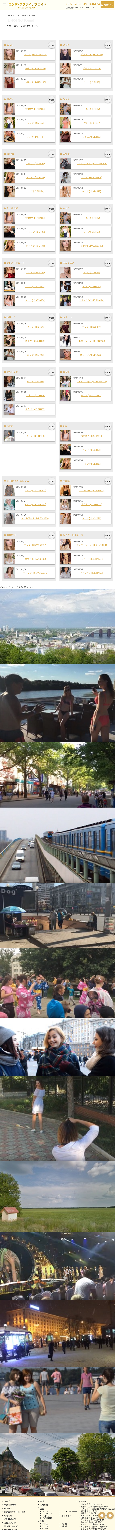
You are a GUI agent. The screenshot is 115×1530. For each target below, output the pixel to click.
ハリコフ (65, 1513)
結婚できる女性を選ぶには (92, 1524)
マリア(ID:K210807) (35, 286)
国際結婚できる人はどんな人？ (94, 1517)
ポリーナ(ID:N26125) (35, 82)
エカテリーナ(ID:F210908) (91, 340)
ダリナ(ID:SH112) (92, 68)
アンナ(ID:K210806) (35, 300)
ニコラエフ (47, 1513)
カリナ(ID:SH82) (91, 82)
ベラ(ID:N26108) (35, 381)
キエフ (45, 1511)
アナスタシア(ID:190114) (91, 300)
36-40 (64, 1526)
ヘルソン (46, 1515)
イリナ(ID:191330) (35, 436)
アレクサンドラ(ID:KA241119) (92, 381)
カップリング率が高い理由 (92, 1519)
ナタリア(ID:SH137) (35, 409)
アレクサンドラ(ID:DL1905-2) (92, 163)
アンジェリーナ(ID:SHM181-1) (91, 545)
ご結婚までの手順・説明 (14, 1512)
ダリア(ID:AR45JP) (91, 191)
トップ (7, 1501)
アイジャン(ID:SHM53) (91, 572)
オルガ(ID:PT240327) (35, 504)
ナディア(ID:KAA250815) (35, 572)
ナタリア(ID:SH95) (35, 163)
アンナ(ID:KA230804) (91, 177)
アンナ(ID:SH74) (35, 136)
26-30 (64, 1523)
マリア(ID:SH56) (35, 122)
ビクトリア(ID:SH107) (92, 54)
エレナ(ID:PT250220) (35, 490)
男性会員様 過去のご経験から (94, 1526)
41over (45, 1528)
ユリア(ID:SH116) (35, 191)
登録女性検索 (10, 1504)
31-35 (45, 1526)
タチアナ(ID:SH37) (35, 177)
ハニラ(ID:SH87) (91, 109)
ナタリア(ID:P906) (35, 395)
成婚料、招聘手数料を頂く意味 (94, 1506)
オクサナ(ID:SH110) (35, 340)
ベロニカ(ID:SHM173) (35, 109)
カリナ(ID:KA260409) (35, 68)
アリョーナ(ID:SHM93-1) (91, 558)
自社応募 (44, 1504)
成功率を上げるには (89, 1511)
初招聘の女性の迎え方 (90, 1513)
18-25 (45, 1523)
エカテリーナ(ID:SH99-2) (91, 490)
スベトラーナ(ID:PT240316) (35, 518)
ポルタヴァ (66, 1515)
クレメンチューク (69, 1511)
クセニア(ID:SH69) (91, 136)
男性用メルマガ (11, 1526)
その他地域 (47, 1518)
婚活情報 (82, 1501)
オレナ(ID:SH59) (91, 272)
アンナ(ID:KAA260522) (35, 54)
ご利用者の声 (10, 1519)
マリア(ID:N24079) (91, 518)
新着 (42, 1501)
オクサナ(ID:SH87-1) (91, 504)
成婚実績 (8, 1515)
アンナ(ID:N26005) (91, 327)
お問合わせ (107, 4)
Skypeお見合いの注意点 (91, 1522)
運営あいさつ (10, 1522)
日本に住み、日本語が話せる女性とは (97, 1515)
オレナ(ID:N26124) (35, 272)
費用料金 (8, 1508)
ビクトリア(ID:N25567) (91, 354)
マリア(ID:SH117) (92, 122)
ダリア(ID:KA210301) (91, 395)
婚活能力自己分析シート (91, 1504)
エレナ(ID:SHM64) (91, 286)
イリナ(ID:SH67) (35, 327)
